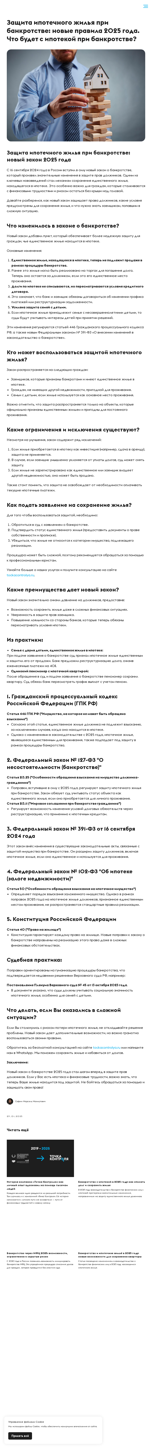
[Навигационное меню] (145, 6)
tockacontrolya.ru (22, 580)
